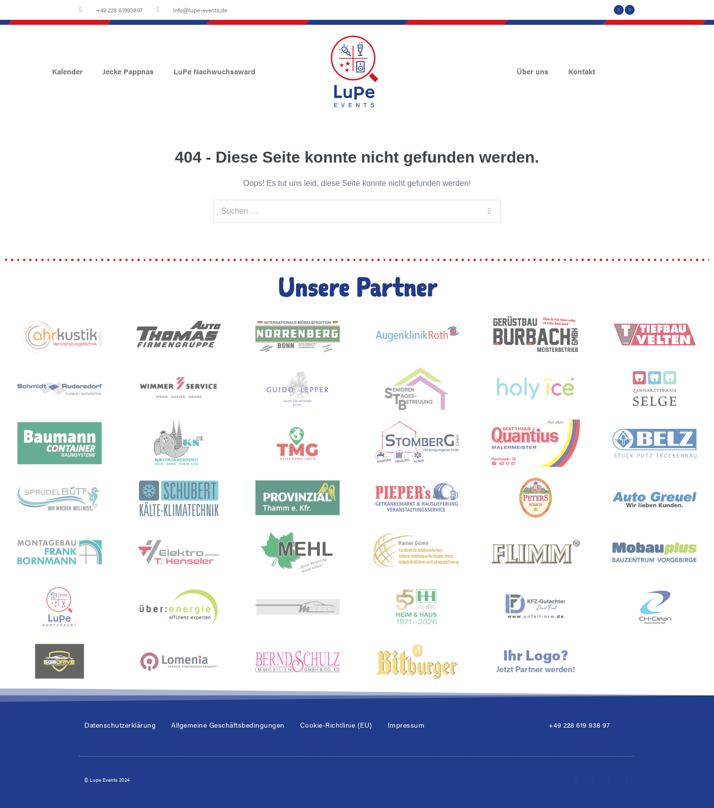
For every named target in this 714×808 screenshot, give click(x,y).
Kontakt (581, 71)
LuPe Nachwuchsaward (214, 71)
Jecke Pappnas (128, 71)
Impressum (406, 725)
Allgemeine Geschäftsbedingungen (228, 725)
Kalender (67, 71)
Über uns (532, 71)
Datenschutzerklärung (120, 725)
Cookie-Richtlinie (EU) (336, 725)
